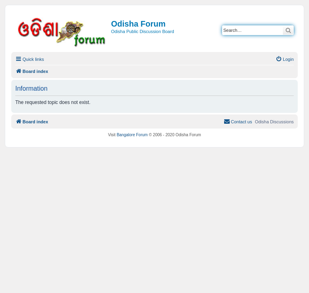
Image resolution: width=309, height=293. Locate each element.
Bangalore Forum (132, 135)
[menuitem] (285, 59)
